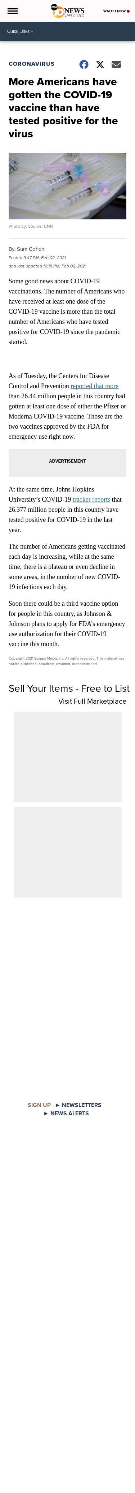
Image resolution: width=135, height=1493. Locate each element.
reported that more (94, 386)
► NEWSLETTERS (78, 1105)
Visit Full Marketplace (92, 701)
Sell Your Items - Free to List (69, 688)
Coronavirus (32, 64)
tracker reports (91, 499)
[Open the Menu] (12, 11)
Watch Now (116, 11)
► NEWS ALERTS (66, 1113)
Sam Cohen (30, 249)
